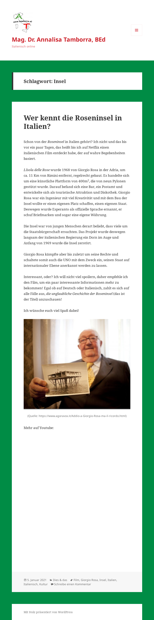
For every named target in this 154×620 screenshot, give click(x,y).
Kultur (43, 584)
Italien (112, 580)
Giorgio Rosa (89, 580)
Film (76, 580)
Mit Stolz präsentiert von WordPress (48, 612)
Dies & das (60, 580)
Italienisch (31, 584)
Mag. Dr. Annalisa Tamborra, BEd (58, 39)
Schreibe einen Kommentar (72, 584)
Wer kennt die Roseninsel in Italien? (73, 122)
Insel (102, 580)
